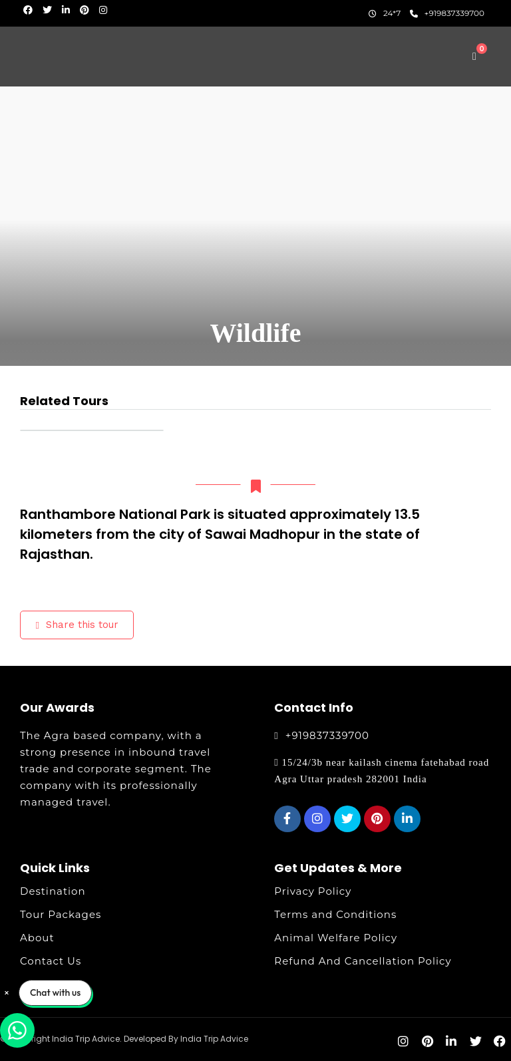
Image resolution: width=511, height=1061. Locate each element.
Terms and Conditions (335, 914)
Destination (53, 891)
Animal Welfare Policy (335, 937)
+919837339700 (447, 13)
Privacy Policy (312, 891)
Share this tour (77, 625)
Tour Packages (60, 914)
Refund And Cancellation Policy (362, 961)
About (37, 937)
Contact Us (50, 961)
